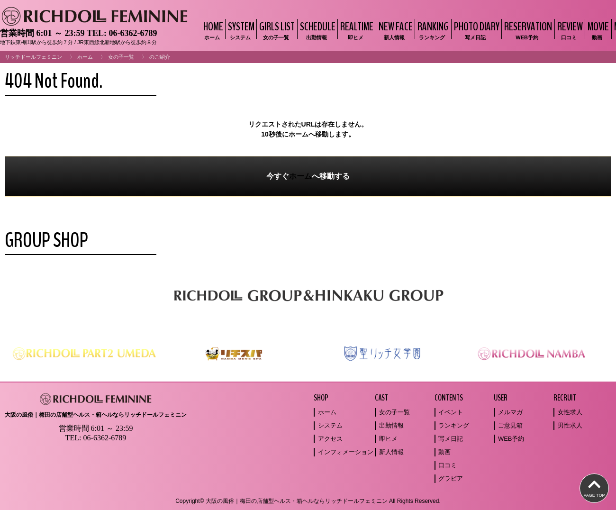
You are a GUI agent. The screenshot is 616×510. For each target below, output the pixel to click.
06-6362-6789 (133, 33)
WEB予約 (511, 438)
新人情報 (391, 451)
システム (330, 425)
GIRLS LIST (276, 30)
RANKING (432, 30)
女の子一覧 (121, 57)
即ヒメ (388, 438)
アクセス (330, 438)
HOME (212, 30)
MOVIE (597, 30)
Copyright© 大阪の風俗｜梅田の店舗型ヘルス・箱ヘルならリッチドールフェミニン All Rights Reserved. (308, 501)
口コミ (447, 465)
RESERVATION (527, 30)
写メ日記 (450, 438)
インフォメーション (345, 451)
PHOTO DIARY (475, 30)
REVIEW (569, 30)
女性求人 (570, 412)
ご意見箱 (510, 425)
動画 (444, 451)
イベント (450, 412)
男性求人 (570, 425)
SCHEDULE (316, 30)
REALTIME (355, 30)
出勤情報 (391, 425)
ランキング (453, 425)
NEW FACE (394, 30)
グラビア (450, 478)
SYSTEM (240, 30)
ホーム (85, 57)
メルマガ (510, 412)
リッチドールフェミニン (33, 57)
